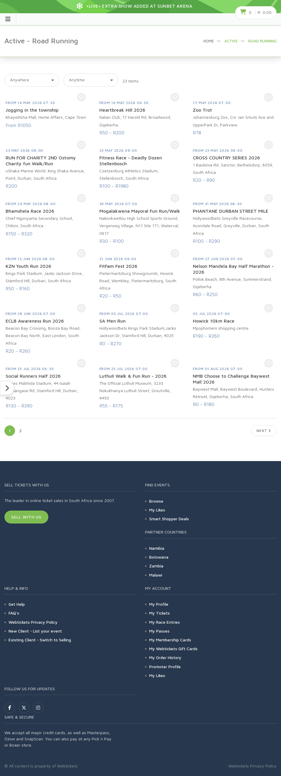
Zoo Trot (202, 110)
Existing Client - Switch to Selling (40, 639)
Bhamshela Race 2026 (30, 211)
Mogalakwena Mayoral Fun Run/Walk (139, 211)
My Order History (165, 657)
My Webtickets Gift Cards (173, 648)
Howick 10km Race (213, 320)
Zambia (156, 565)
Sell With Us (26, 516)
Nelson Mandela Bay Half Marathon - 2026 (233, 269)
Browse (156, 500)
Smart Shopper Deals (169, 518)
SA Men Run (112, 320)
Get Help (17, 604)
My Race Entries (164, 622)
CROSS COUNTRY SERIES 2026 (226, 157)
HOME (208, 41)
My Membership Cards (170, 639)
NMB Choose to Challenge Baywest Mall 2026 (231, 378)
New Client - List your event (35, 630)
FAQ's (14, 612)
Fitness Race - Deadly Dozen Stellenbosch (130, 160)
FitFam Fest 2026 (118, 266)
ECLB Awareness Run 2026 (35, 320)
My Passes (159, 630)
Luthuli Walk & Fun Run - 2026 (133, 376)
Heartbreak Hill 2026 (122, 110)
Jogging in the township (32, 110)
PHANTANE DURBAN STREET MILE (230, 211)
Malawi (155, 574)
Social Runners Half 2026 (33, 376)
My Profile (158, 604)
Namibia (156, 548)
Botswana (158, 556)
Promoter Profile (165, 666)
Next (264, 430)
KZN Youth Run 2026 (28, 266)
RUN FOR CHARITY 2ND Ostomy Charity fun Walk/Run (41, 160)
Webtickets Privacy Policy (33, 622)
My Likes (157, 509)
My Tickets (159, 612)
